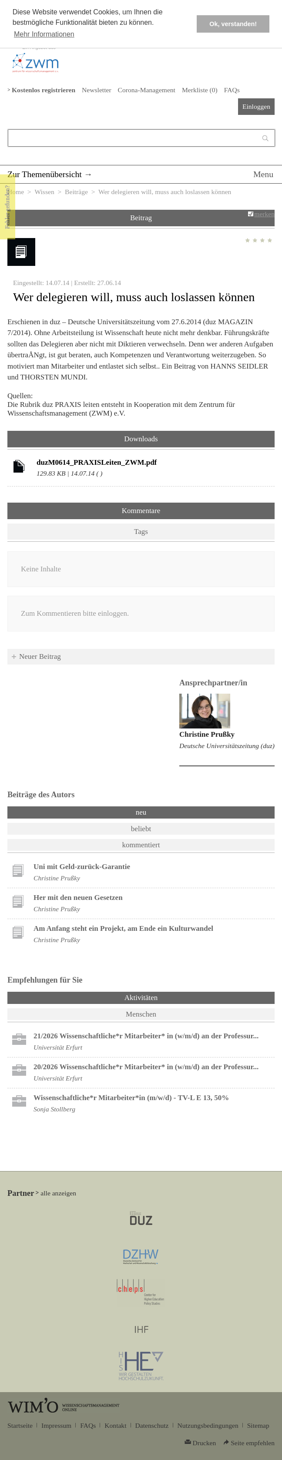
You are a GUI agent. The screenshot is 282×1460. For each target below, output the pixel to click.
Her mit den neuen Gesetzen (78, 897)
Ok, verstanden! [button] (233, 23)
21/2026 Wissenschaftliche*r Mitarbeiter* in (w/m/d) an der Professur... (146, 1036)
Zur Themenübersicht (44, 174)
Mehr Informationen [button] (44, 34)
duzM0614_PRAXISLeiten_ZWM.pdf (97, 462)
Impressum (56, 1425)
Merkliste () (200, 90)
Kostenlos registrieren (43, 90)
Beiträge (76, 191)
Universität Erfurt (58, 1047)
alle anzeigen (58, 1193)
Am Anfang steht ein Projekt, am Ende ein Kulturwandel (123, 928)
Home (15, 191)
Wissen (44, 191)
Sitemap (258, 1425)
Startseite (20, 1425)
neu (141, 812)
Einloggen (256, 106)
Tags (141, 531)
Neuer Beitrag (40, 656)
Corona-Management (146, 90)
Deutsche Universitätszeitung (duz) (227, 745)
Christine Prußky (207, 734)
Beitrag (141, 218)
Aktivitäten (163, 997)
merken (264, 214)
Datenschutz (152, 1425)
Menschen (141, 1014)
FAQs (232, 90)
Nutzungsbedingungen (208, 1425)
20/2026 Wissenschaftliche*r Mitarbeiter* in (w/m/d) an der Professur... (146, 1067)
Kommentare (141, 511)
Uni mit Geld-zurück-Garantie (82, 867)
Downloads (141, 439)
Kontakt (115, 1425)
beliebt (141, 829)
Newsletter (96, 90)
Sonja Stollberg (54, 1109)
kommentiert (141, 845)
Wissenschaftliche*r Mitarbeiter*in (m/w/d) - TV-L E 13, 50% (131, 1098)
